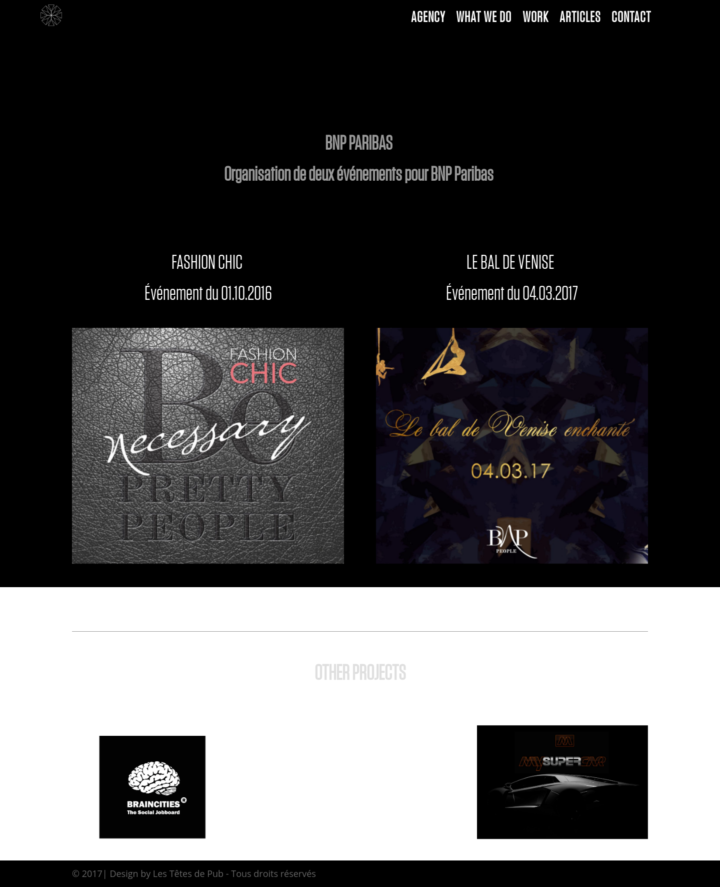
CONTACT (631, 19)
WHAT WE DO (484, 19)
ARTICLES (580, 19)
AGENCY (428, 19)
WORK (535, 19)
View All (360, 788)
